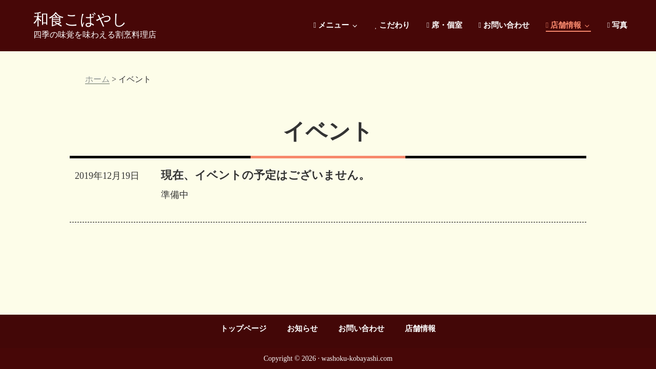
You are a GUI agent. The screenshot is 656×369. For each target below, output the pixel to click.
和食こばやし (80, 19)
